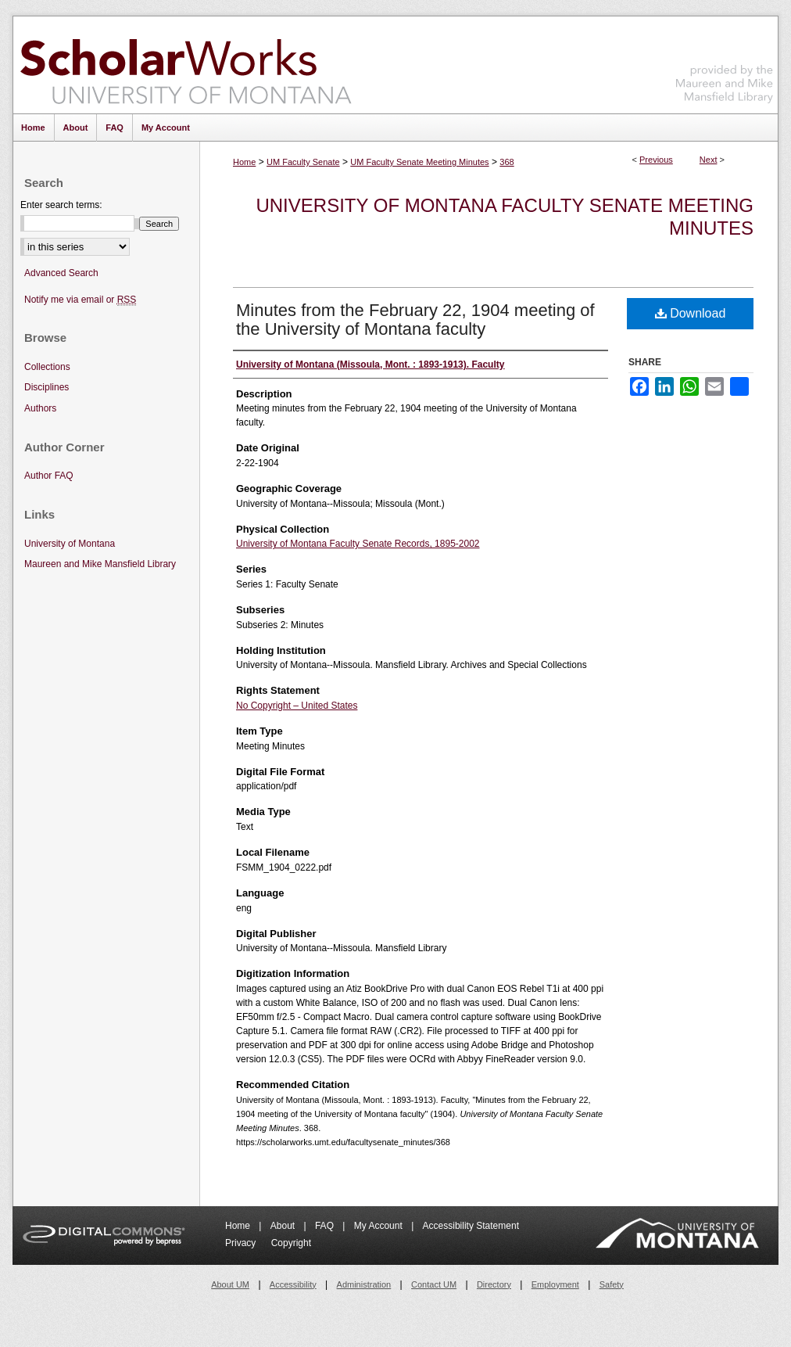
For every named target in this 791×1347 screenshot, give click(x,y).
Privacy (242, 1242)
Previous (656, 159)
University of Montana (69, 543)
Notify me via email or (80, 300)
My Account (379, 1225)
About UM (230, 1284)
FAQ (325, 1225)
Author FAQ (48, 475)
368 (506, 162)
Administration (364, 1284)
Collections (47, 366)
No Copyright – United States (296, 705)
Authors (40, 408)
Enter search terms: (61, 204)
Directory (494, 1284)
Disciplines (46, 387)
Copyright (291, 1242)
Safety (612, 1284)
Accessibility (293, 1284)
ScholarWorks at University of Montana (185, 64)
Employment (555, 1284)
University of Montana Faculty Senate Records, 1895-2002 (358, 543)
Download (690, 313)
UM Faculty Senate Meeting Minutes (419, 162)
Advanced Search (61, 273)
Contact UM (433, 1284)
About (284, 1225)
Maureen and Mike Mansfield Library (724, 62)
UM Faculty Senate (303, 162)
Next (709, 159)
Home (244, 162)
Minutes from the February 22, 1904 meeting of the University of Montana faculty (415, 319)
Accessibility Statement (471, 1225)
